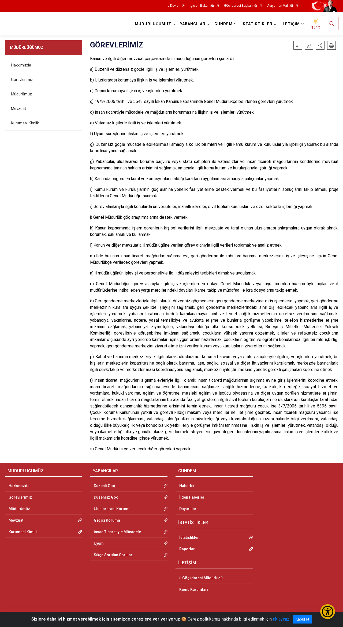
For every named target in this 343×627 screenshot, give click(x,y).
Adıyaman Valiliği (280, 6)
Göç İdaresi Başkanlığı (240, 6)
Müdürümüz (21, 94)
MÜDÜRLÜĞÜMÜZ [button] (153, 24)
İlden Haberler (191, 497)
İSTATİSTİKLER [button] (257, 24)
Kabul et (302, 619)
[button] (320, 45)
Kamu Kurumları (193, 589)
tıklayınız (281, 619)
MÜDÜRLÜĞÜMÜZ (26, 47)
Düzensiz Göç (106, 497)
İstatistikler (189, 537)
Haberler (187, 486)
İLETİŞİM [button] (290, 24)
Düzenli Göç (104, 486)
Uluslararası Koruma (112, 509)
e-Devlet (173, 6)
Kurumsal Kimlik (25, 123)
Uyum (99, 543)
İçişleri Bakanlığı (202, 6)
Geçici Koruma (107, 520)
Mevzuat (18, 108)
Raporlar (187, 549)
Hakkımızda (21, 65)
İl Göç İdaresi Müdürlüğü (201, 578)
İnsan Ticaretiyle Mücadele (117, 532)
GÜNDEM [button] (223, 24)
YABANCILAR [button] (193, 24)
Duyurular (187, 509)
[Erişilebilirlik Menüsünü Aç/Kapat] (327, 611)
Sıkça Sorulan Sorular (113, 555)
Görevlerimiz (22, 79)
